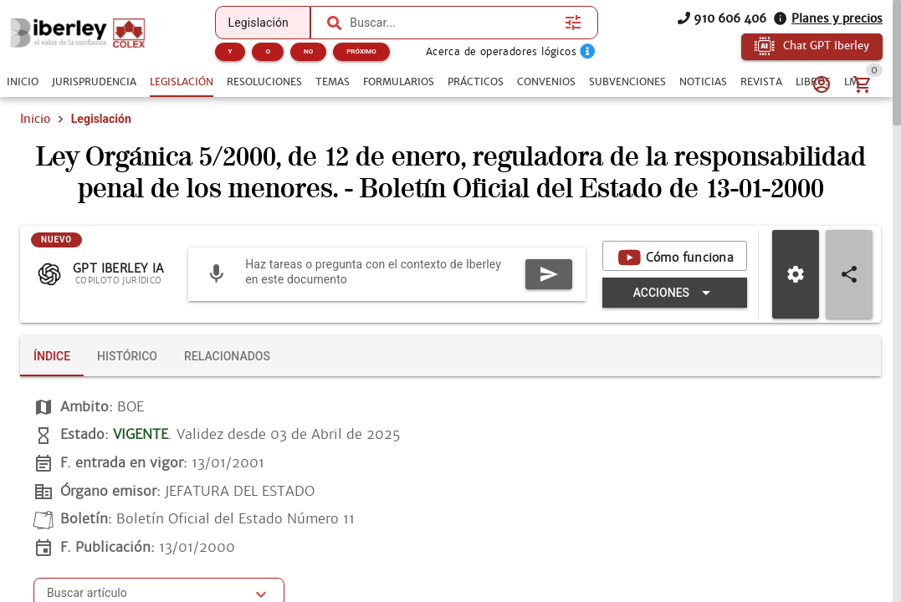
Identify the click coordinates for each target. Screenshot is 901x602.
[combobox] (453, 23)
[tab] (22, 82)
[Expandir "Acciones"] (674, 293)
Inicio (35, 118)
